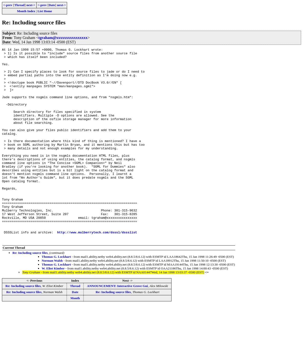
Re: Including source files (30, 291)
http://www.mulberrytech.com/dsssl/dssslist (97, 269)
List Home (45, 11)
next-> (30, 5)
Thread (19, 5)
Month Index (26, 11)
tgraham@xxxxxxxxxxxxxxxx (63, 38)
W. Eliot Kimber (53, 307)
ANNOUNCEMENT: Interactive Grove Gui (117, 324)
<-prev (7, 5)
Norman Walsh (52, 299)
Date (52, 5)
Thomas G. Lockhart (56, 295)
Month (75, 337)
